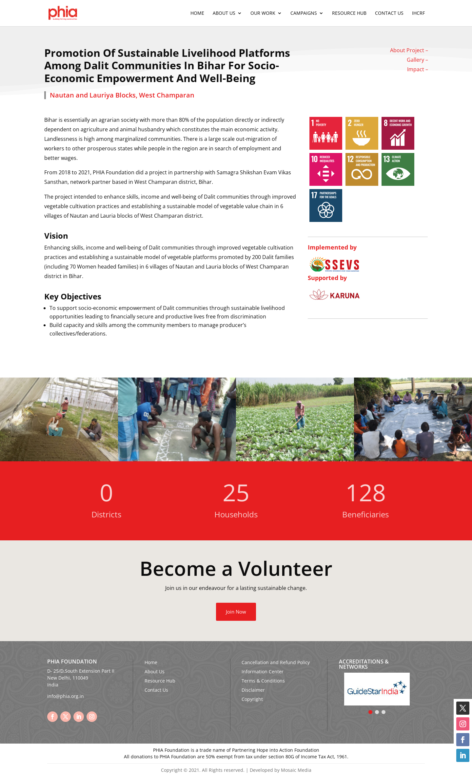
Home (197, 13)
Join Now (236, 611)
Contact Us (389, 13)
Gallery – (417, 59)
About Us (224, 13)
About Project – (409, 50)
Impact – (417, 69)
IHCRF (418, 13)
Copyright (252, 699)
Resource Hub (349, 13)
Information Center (263, 671)
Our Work (262, 13)
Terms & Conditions (263, 681)
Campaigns (303, 13)
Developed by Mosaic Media (280, 770)
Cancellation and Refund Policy (276, 662)
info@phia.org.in (65, 696)
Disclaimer (253, 690)
